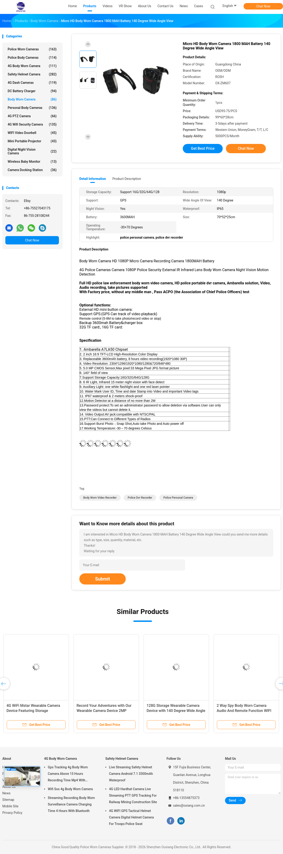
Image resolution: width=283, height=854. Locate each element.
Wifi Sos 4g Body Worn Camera (70, 789)
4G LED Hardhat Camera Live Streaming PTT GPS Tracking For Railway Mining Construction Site (133, 795)
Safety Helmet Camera (32, 74)
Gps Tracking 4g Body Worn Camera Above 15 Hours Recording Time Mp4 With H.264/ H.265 (68, 774)
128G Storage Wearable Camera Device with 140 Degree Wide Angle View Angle (176, 710)
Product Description (126, 179)
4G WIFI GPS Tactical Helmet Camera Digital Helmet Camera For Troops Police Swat (131, 817)
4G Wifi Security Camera (32, 124)
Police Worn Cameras (32, 49)
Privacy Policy (12, 813)
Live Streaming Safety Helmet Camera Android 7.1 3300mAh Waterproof (131, 773)
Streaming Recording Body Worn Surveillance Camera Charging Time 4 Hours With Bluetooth (71, 804)
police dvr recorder (140, 497)
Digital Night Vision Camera (32, 151)
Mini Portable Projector (32, 141)
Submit (102, 579)
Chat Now (263, 6)
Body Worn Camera (32, 99)
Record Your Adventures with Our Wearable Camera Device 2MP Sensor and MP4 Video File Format (105, 710)
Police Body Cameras (32, 57)
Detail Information (92, 179)
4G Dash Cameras (32, 82)
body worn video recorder (100, 497)
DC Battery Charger (32, 91)
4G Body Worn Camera (32, 66)
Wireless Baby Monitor (32, 161)
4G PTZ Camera (32, 116)
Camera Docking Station (32, 170)
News (6, 793)
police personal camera (178, 497)
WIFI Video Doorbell (32, 132)
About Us (9, 787)
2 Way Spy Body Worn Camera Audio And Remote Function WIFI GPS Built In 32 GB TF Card (244, 710)
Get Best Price (203, 148)
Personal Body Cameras (32, 107)
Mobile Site (10, 806)
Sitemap (8, 800)
